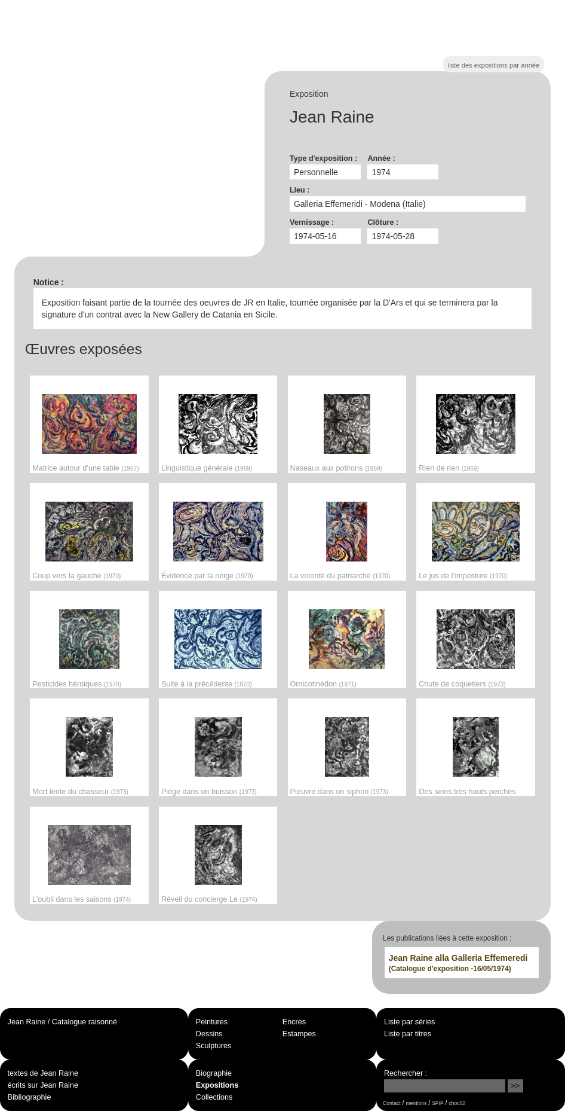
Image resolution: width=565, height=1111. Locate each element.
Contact (391, 1103)
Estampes (299, 1034)
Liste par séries (409, 1022)
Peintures (212, 1022)
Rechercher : (405, 1073)
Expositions (217, 1085)
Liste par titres (407, 1034)
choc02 (457, 1103)
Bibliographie (29, 1097)
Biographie (214, 1073)
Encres (294, 1022)
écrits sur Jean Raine (43, 1085)
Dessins (209, 1034)
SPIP (437, 1103)
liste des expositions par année (494, 65)
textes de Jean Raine (43, 1073)
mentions (416, 1103)
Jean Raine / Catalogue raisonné (62, 1022)
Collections (214, 1097)
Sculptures (214, 1046)
